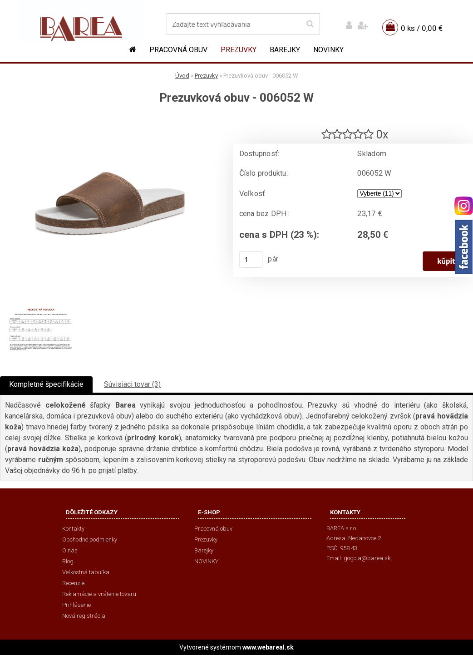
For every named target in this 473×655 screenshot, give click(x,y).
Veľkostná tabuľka (85, 572)
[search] (310, 24)
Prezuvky (238, 49)
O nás (70, 550)
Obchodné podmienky (89, 539)
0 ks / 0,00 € (422, 28)
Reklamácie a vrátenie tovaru (99, 594)
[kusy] (251, 259)
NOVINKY (328, 49)
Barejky (285, 49)
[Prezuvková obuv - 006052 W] (110, 120)
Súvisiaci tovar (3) (132, 384)
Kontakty (73, 528)
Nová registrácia (83, 615)
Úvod (182, 75)
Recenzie (73, 583)
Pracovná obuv (178, 49)
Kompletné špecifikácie (46, 384)
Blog (68, 561)
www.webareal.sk (268, 647)
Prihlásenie (76, 604)
